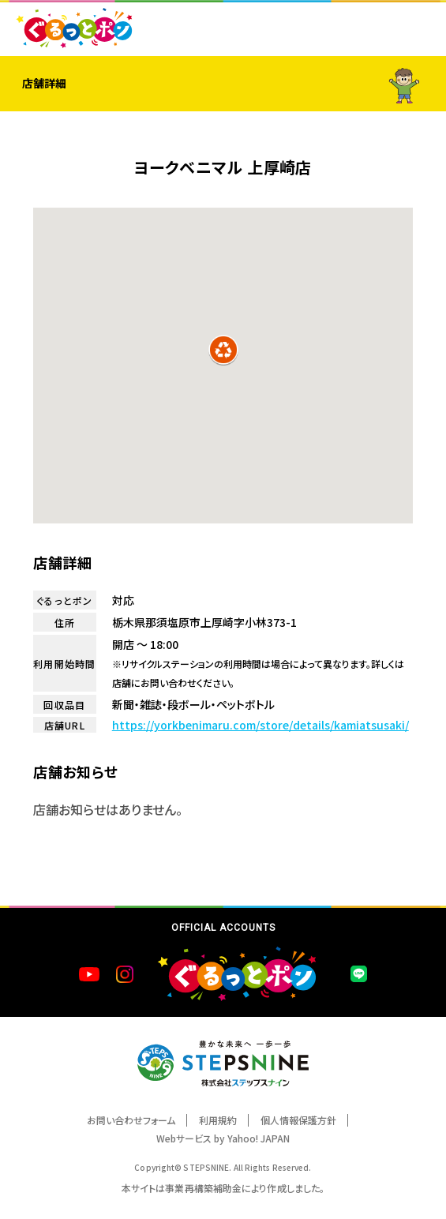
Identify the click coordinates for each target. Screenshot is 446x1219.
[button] (223, 350)
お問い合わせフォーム (131, 1120)
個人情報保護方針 (298, 1120)
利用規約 (218, 1120)
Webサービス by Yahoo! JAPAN (223, 1138)
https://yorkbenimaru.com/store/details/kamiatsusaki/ (260, 725)
